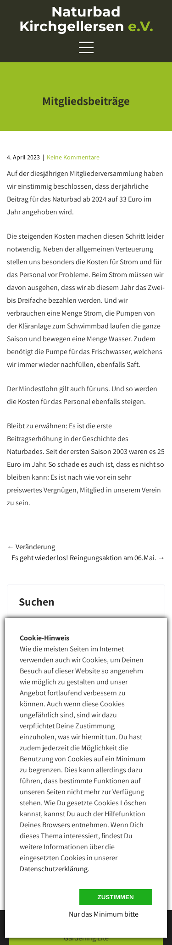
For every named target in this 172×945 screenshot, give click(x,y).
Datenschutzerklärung (54, 869)
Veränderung (31, 547)
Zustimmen (116, 897)
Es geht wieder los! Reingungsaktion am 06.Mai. (88, 558)
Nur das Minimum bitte (104, 914)
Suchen (37, 602)
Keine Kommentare (73, 157)
